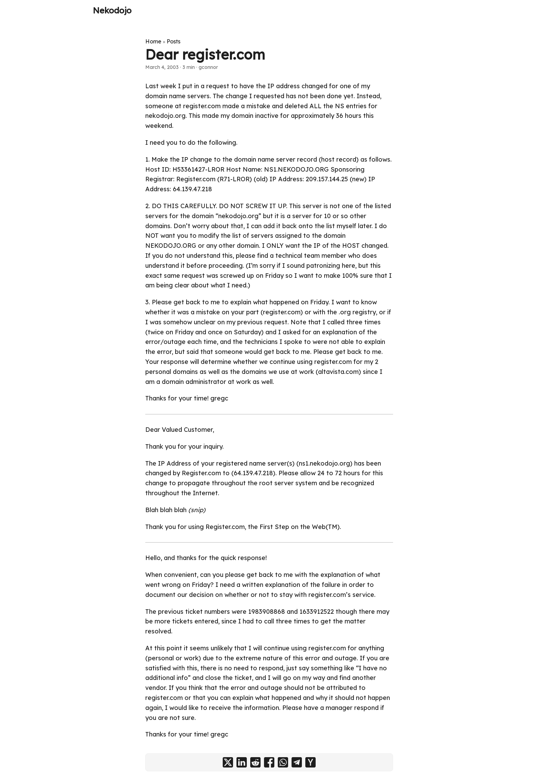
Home (153, 41)
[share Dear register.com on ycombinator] (310, 762)
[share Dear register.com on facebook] (269, 762)
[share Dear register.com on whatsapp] (283, 762)
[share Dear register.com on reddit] (255, 762)
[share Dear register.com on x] (228, 762)
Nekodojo (112, 10)
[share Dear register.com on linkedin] (241, 762)
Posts (173, 41)
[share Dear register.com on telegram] (297, 762)
